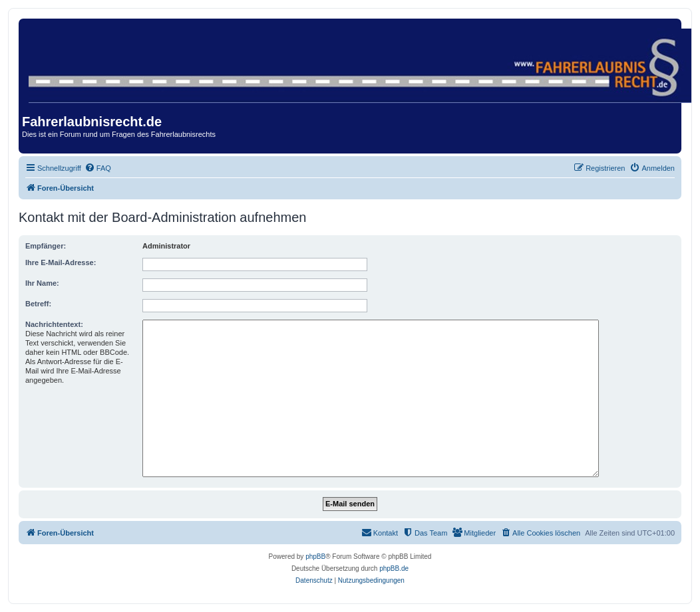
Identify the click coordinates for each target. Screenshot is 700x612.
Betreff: (38, 304)
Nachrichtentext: (54, 324)
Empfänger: (45, 246)
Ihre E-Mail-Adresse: (60, 262)
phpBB (315, 556)
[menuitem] (98, 168)
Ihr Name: (42, 283)
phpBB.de (394, 568)
